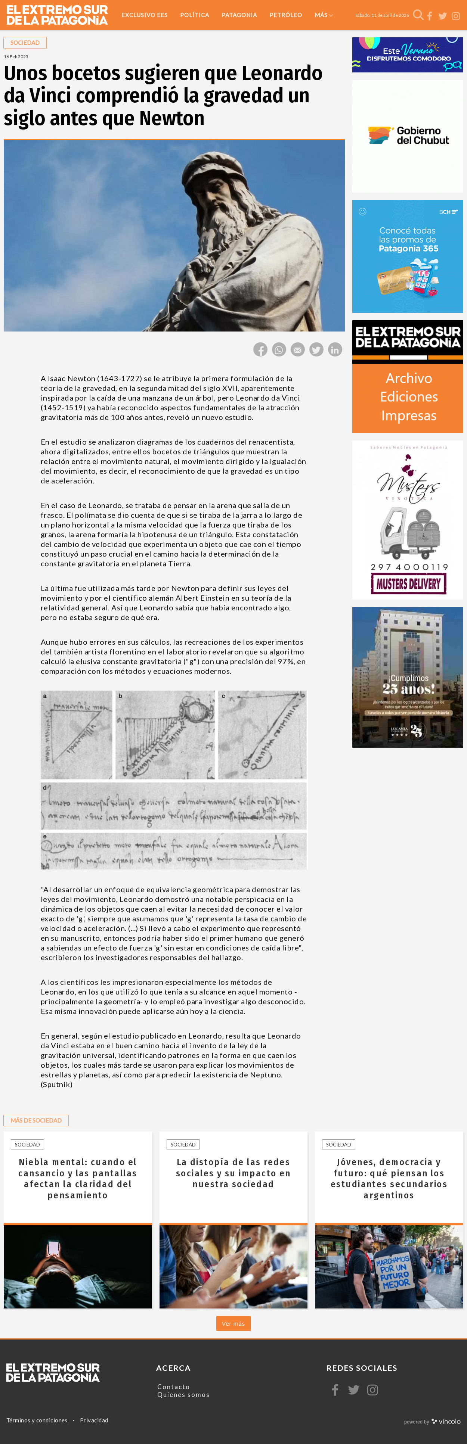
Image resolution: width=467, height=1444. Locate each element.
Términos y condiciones (37, 1420)
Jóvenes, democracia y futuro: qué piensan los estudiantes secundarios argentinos (389, 1178)
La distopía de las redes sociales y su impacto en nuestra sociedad (233, 1173)
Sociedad (27, 1145)
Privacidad (94, 1420)
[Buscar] (418, 14)
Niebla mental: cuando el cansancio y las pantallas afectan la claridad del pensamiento (77, 1178)
